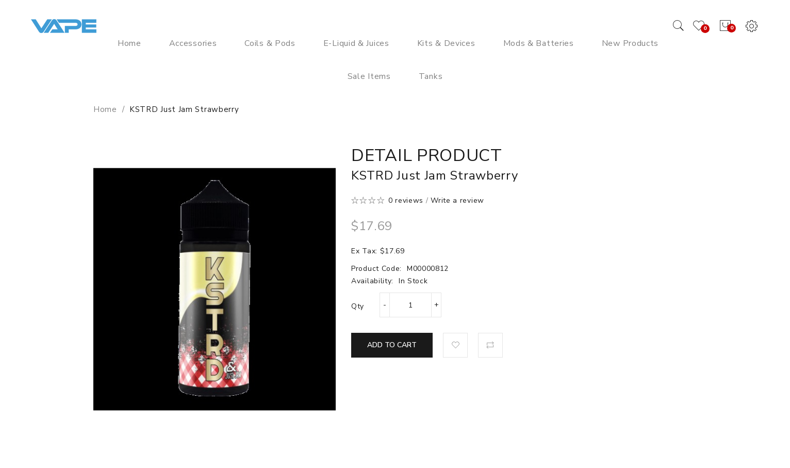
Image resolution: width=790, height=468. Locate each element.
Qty (357, 306)
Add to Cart (392, 345)
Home (105, 109)
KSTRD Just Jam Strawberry (184, 109)
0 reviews (405, 200)
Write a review (457, 200)
